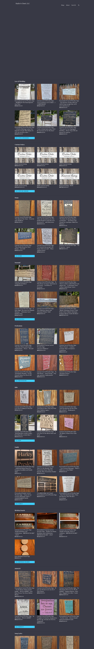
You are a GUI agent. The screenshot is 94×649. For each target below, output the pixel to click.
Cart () (73, 5)
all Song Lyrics (21, 624)
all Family (19, 434)
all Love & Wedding (22, 69)
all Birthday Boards (23, 493)
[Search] (78, 5)
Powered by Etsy (68, 642)
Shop (62, 5)
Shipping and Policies (21, 642)
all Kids (18, 371)
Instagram (40, 640)
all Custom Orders (22, 122)
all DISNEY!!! (20, 557)
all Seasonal (20, 250)
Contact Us (18, 644)
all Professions (21, 311)
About (68, 5)
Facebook (39, 638)
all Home (19, 187)
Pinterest (39, 642)
